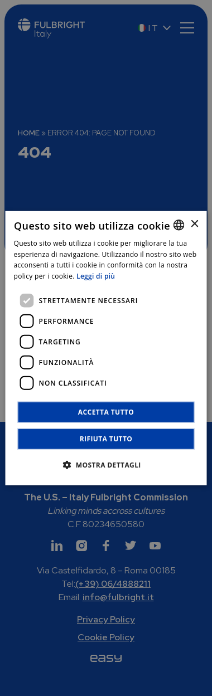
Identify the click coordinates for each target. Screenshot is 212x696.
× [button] (194, 224)
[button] (106, 464)
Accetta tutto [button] (106, 412)
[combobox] (179, 224)
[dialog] (106, 348)
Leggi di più (95, 276)
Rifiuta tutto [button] (106, 439)
